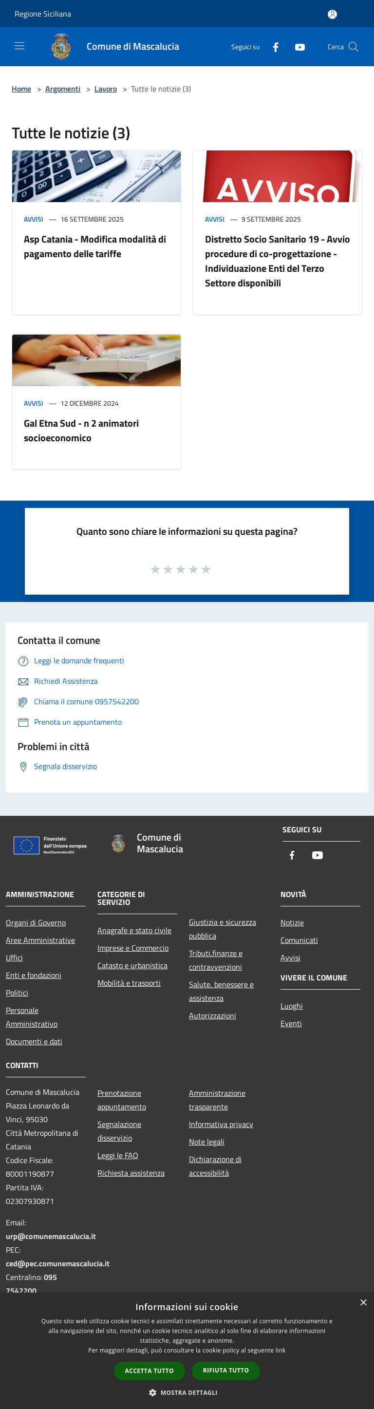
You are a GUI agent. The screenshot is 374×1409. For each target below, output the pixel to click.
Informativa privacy (221, 1124)
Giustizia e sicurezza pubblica (222, 928)
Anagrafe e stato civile (134, 930)
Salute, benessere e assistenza (221, 991)
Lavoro (105, 88)
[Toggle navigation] (19, 46)
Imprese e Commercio (132, 948)
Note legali (206, 1141)
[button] (187, 1392)
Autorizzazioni (212, 1015)
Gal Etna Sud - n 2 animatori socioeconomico (81, 430)
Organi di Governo (36, 922)
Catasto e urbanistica (132, 965)
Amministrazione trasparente (217, 1099)
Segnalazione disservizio (119, 1131)
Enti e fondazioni (33, 975)
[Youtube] (296, 46)
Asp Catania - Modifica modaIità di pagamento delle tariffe (95, 246)
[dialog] (187, 1351)
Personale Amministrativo (31, 1017)
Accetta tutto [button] (149, 1371)
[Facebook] (271, 46)
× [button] (363, 1303)
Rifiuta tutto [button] (226, 1370)
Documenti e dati (34, 1041)
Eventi (291, 1023)
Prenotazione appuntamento (121, 1099)
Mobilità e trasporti (129, 983)
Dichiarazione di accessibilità (215, 1166)
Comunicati (299, 940)
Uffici (14, 957)
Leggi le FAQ (117, 1155)
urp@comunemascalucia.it (51, 1236)
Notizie (292, 922)
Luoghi (291, 1006)
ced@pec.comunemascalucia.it (58, 1263)
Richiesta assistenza (131, 1173)
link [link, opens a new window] (281, 1350)
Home (21, 88)
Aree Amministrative (40, 940)
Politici (17, 992)
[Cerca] (353, 47)
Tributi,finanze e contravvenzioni (216, 960)
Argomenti (62, 88)
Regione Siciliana (43, 13)
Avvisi (33, 219)
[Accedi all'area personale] (332, 14)
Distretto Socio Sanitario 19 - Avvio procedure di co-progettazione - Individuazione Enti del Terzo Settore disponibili (277, 260)
